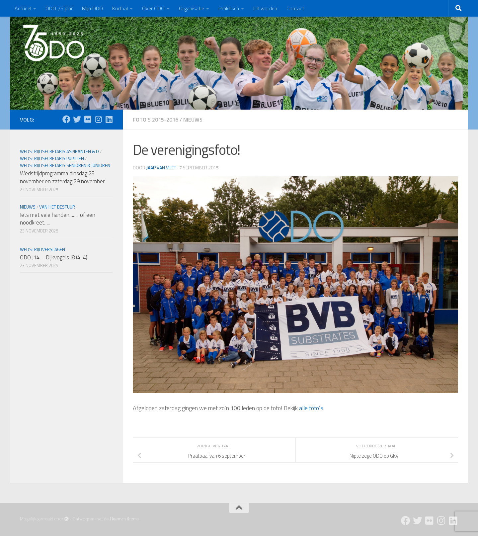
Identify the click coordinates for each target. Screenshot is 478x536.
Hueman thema (124, 518)
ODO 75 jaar (59, 8)
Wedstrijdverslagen (42, 249)
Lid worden (265, 8)
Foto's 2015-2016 (155, 120)
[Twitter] (77, 119)
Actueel (23, 8)
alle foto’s (311, 407)
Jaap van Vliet (161, 167)
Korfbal (120, 8)
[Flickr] (88, 119)
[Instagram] (98, 119)
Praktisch (228, 8)
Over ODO (153, 8)
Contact (295, 8)
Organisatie (191, 8)
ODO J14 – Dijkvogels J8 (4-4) (53, 257)
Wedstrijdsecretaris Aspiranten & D (59, 151)
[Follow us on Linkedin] (109, 119)
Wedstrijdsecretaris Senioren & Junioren (65, 165)
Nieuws (192, 120)
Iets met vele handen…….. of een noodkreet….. (57, 219)
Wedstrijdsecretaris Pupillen (52, 158)
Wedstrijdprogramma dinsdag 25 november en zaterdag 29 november (62, 177)
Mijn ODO (92, 8)
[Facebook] (66, 119)
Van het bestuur (57, 207)
